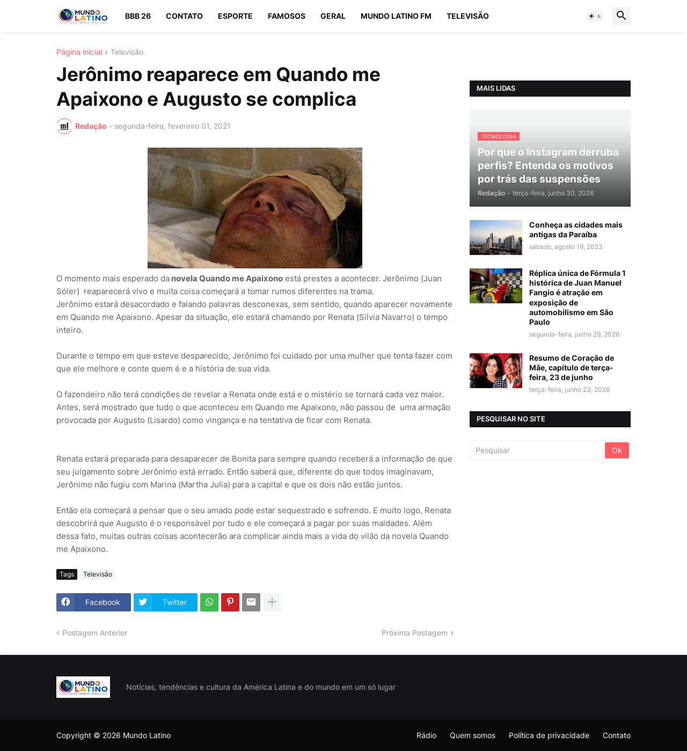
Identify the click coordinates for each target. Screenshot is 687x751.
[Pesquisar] (538, 450)
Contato (184, 15)
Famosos (286, 15)
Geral (333, 15)
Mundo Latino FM (396, 15)
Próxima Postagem (415, 632)
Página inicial (79, 52)
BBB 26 (138, 15)
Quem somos (472, 735)
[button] (595, 16)
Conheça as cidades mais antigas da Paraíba (576, 229)
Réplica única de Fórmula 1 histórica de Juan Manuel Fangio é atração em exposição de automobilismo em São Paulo (577, 297)
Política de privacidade (549, 735)
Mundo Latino (147, 735)
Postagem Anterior (94, 632)
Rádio (426, 735)
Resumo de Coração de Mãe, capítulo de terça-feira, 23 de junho (571, 367)
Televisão (468, 15)
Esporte (235, 15)
